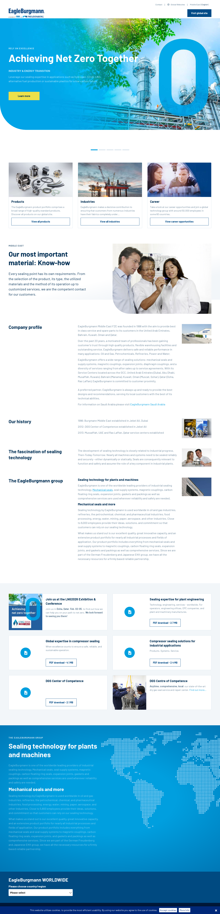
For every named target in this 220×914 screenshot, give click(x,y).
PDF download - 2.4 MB (165, 662)
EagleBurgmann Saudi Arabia (147, 404)
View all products (40, 221)
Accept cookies (168, 910)
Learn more (24, 96)
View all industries (110, 221)
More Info (184, 910)
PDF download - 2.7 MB (165, 622)
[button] (94, 150)
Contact (158, 4)
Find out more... (197, 689)
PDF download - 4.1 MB (61, 662)
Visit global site (199, 13)
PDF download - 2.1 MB (61, 702)
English (204, 4)
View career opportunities (179, 221)
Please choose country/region (27, 886)
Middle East (195, 4)
